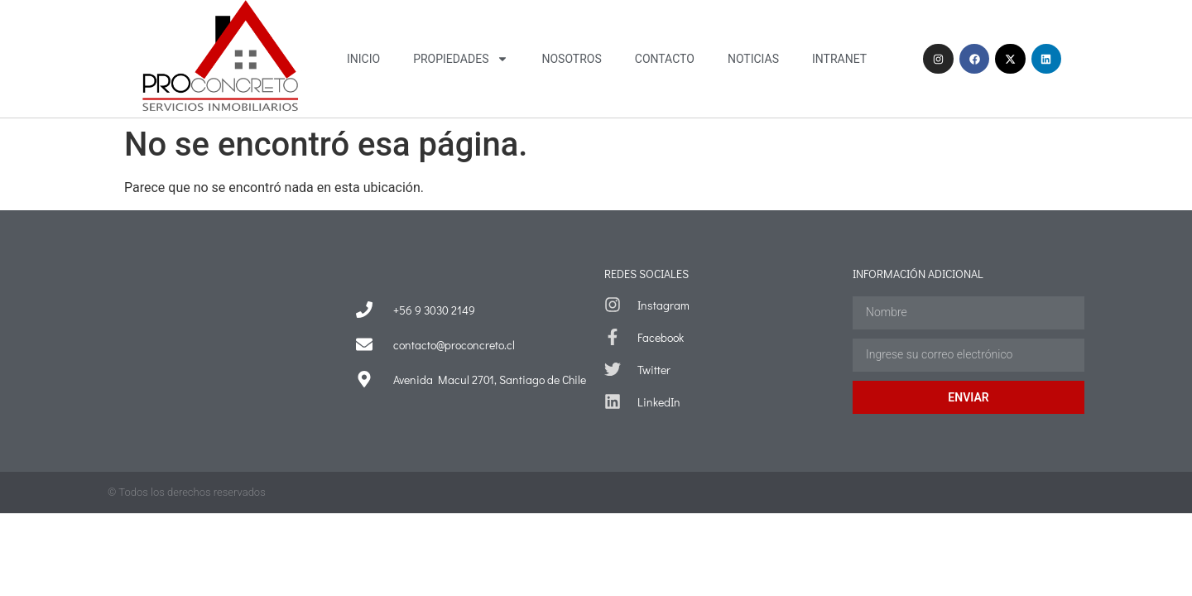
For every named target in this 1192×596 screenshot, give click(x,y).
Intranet (839, 58)
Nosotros (571, 58)
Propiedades (460, 59)
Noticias (753, 58)
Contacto (665, 58)
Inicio (363, 58)
